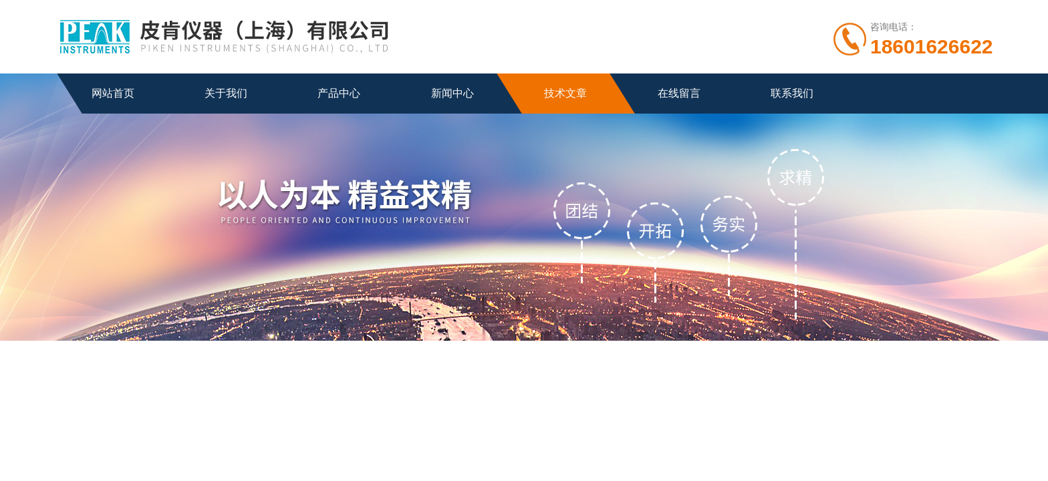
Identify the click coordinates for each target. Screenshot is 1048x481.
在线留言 (679, 93)
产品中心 (338, 93)
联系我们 (792, 93)
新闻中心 (452, 93)
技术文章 (565, 93)
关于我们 (226, 93)
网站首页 (113, 93)
